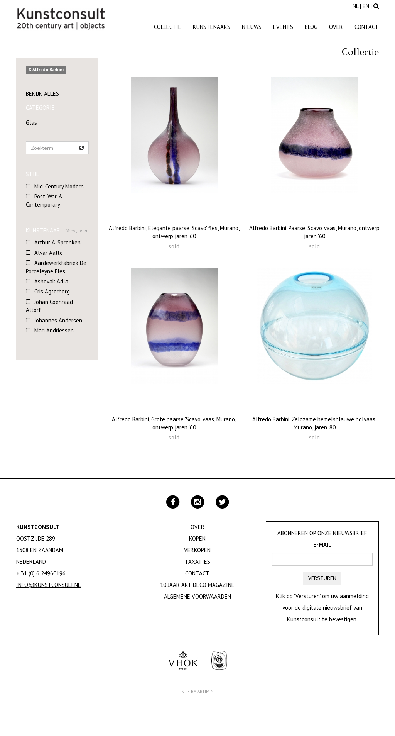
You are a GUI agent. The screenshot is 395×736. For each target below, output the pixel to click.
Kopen (197, 538)
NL (355, 6)
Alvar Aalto (48, 252)
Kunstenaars (211, 27)
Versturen (322, 578)
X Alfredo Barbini (46, 70)
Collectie (167, 27)
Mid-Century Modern (59, 186)
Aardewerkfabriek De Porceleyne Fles (56, 267)
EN (366, 6)
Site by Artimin (197, 691)
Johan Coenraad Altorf (49, 306)
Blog (311, 27)
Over (336, 27)
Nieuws (252, 27)
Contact (366, 27)
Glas (31, 122)
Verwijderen (77, 230)
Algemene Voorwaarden (197, 596)
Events (283, 27)
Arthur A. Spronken (57, 242)
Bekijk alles (42, 93)
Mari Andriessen (54, 330)
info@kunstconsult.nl (48, 584)
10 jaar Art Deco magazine (197, 584)
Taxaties (197, 561)
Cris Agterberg (52, 291)
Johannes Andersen (58, 320)
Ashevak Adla (51, 281)
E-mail (322, 544)
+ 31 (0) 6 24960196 (41, 573)
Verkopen (197, 550)
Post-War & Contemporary (44, 200)
